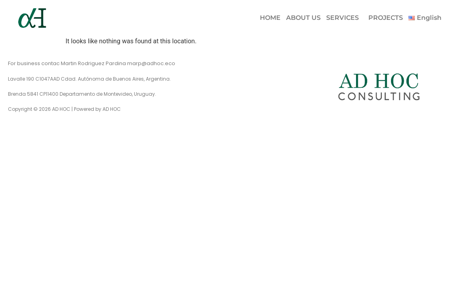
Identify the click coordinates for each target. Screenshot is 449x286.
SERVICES (342, 17)
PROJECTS (385, 17)
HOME (270, 17)
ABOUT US (303, 17)
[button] (344, 18)
